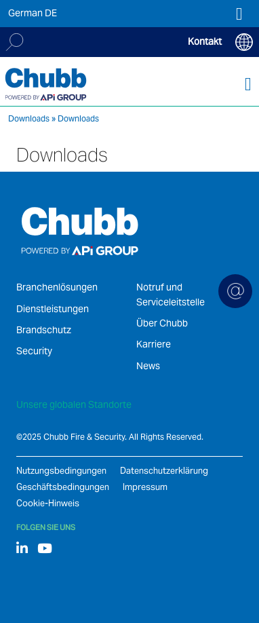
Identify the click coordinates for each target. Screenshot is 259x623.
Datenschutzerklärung (164, 470)
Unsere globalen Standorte (74, 404)
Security (34, 351)
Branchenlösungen (57, 287)
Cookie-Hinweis (47, 503)
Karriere (153, 344)
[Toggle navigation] (248, 84)
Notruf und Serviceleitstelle (170, 294)
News (148, 366)
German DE (32, 13)
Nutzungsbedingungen (61, 470)
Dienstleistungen (52, 309)
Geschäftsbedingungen (62, 487)
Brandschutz (43, 330)
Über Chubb (162, 323)
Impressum (145, 487)
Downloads (28, 118)
